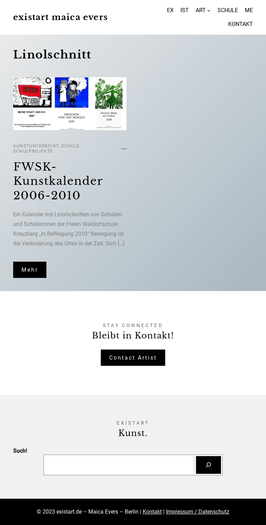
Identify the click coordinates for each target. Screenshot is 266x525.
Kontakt (152, 511)
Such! (20, 450)
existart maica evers (60, 17)
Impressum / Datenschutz (197, 511)
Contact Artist (133, 357)
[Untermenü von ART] (209, 10)
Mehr (29, 269)
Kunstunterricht (36, 146)
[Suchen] (208, 465)
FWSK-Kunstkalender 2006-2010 (58, 181)
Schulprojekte (33, 151)
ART (201, 10)
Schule (70, 146)
